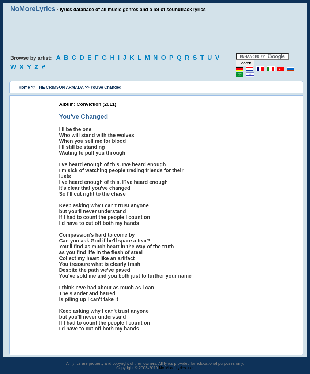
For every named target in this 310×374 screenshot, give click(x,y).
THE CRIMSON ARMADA (60, 87)
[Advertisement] (155, 32)
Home (24, 87)
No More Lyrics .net (176, 368)
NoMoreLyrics (33, 8)
